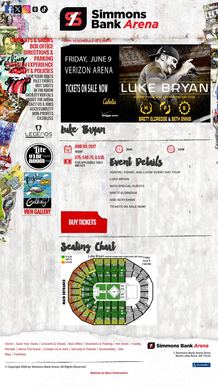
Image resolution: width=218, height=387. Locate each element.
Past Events (43, 81)
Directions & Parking (38, 55)
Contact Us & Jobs (37, 104)
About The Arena (39, 99)
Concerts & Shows (31, 40)
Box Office (41, 46)
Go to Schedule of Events (87, 41)
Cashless (45, 118)
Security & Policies (30, 71)
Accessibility (41, 109)
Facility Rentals (39, 95)
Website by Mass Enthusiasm (109, 373)
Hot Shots (44, 85)
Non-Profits (42, 113)
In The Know (43, 90)
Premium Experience (29, 65)
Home (9, 343)
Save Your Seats (39, 76)
